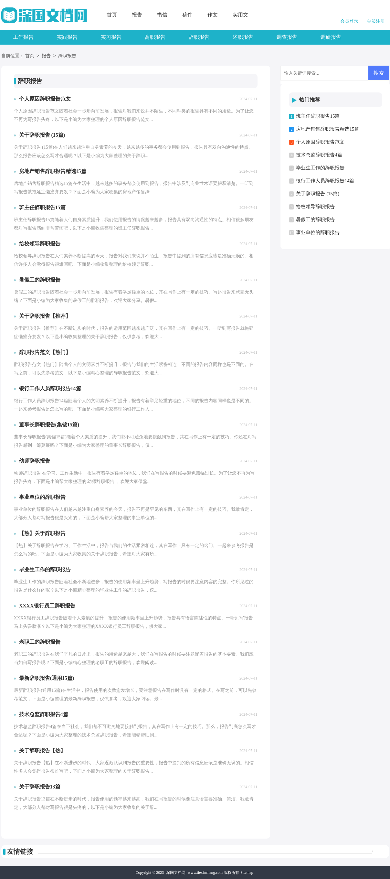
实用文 (240, 14)
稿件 (187, 14)
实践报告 (67, 37)
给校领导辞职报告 (315, 206)
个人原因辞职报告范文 (320, 142)
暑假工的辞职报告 (315, 219)
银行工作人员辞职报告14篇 (325, 180)
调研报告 (331, 37)
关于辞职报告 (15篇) (317, 193)
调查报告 (287, 37)
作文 (212, 14)
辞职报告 (199, 37)
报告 (137, 14)
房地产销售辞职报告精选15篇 (327, 129)
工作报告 (23, 37)
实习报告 (111, 37)
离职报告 (155, 37)
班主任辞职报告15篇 (318, 116)
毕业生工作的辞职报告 (320, 167)
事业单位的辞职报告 (318, 232)
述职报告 (243, 37)
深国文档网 (175, 872)
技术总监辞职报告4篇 (319, 154)
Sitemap (246, 872)
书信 (162, 14)
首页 (112, 14)
